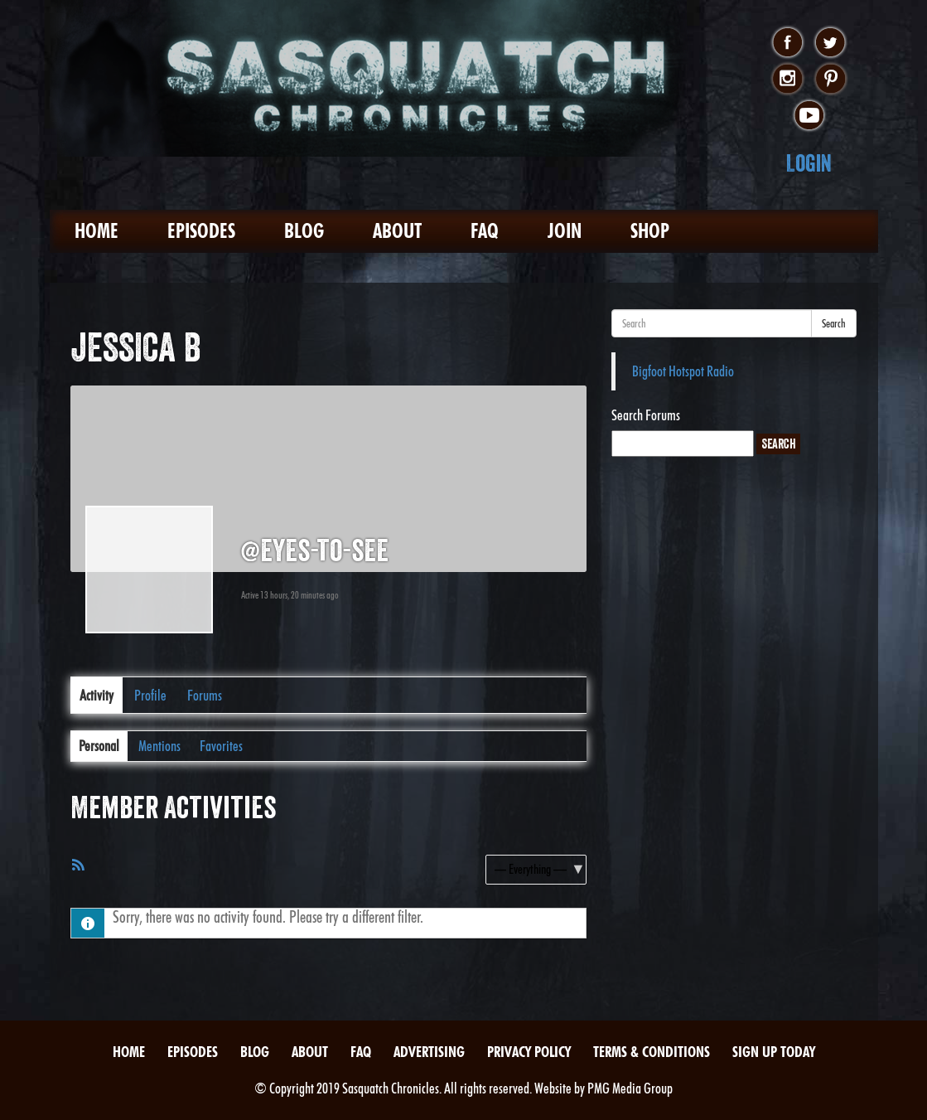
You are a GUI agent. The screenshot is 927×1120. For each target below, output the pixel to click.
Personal (99, 745)
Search (834, 323)
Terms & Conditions (651, 1051)
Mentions (159, 745)
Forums (204, 695)
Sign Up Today (773, 1051)
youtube (809, 116)
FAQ (485, 231)
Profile (150, 695)
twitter (830, 43)
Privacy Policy (529, 1051)
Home (96, 231)
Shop (649, 231)
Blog (304, 231)
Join (565, 231)
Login (809, 162)
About (397, 231)
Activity (96, 695)
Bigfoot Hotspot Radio (683, 371)
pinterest (830, 79)
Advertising (429, 1051)
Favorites (221, 745)
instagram (787, 79)
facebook (787, 43)
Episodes (201, 231)
